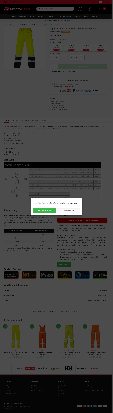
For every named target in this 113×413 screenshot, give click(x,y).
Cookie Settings (68, 211)
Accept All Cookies (44, 211)
